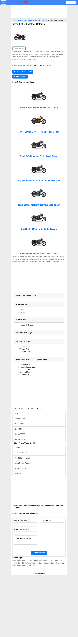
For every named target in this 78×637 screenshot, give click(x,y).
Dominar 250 (19, 424)
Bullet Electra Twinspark (23, 463)
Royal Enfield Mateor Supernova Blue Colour (39, 205)
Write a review (19, 48)
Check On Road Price (23, 72)
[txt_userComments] (52, 535)
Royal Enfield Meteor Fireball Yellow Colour (39, 132)
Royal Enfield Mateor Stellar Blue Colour (39, 253)
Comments (46, 520)
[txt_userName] (25, 524)
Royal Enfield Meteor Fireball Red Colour (39, 107)
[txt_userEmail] (25, 534)
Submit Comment (39, 553)
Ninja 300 (18, 429)
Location (23, 538)
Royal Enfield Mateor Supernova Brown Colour (39, 180)
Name (21, 520)
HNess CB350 (20, 434)
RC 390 (17, 414)
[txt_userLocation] (25, 543)
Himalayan (19, 473)
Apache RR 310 (20, 439)
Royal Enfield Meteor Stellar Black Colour (39, 156)
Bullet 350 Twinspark (22, 458)
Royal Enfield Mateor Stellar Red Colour (39, 229)
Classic (17, 448)
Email (21, 529)
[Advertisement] (39, 278)
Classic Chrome (20, 419)
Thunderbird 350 (21, 453)
